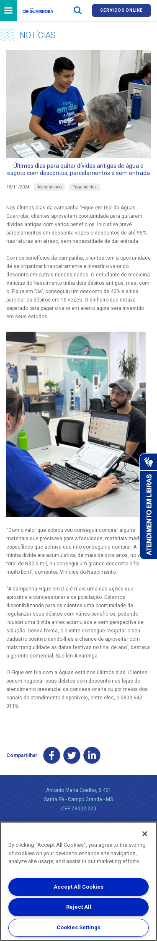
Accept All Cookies (78, 887)
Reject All (78, 907)
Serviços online (121, 10)
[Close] (145, 834)
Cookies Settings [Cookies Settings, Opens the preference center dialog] (78, 927)
